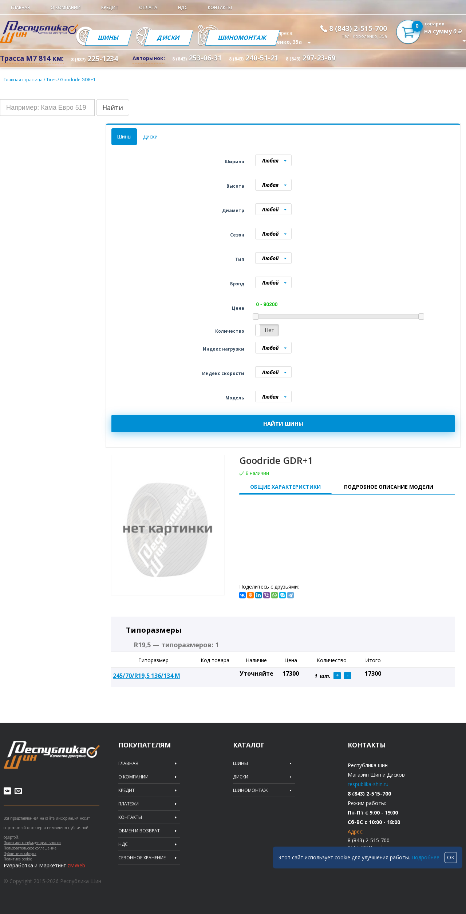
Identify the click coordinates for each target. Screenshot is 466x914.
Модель (234, 398)
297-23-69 (310, 58)
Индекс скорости (223, 373)
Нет (269, 330)
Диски (169, 38)
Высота (235, 186)
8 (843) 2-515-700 (358, 28)
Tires (52, 80)
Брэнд (237, 284)
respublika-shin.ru (368, 784)
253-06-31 (197, 58)
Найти (112, 107)
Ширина (234, 162)
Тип (239, 259)
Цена (238, 308)
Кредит (109, 7)
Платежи (128, 804)
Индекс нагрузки (223, 349)
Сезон (237, 235)
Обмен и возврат (139, 831)
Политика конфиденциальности (32, 842)
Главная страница (23, 80)
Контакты (220, 7)
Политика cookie (18, 859)
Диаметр (233, 210)
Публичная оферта (20, 853)
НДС (182, 7)
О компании (65, 7)
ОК (450, 857)
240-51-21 (254, 58)
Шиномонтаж (242, 38)
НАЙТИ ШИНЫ (283, 423)
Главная (20, 7)
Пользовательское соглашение (30, 848)
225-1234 (94, 58)
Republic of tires (52, 755)
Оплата (148, 7)
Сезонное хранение (142, 858)
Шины (108, 38)
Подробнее (425, 857)
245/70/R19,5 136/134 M (146, 676)
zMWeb (76, 865)
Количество (229, 331)
